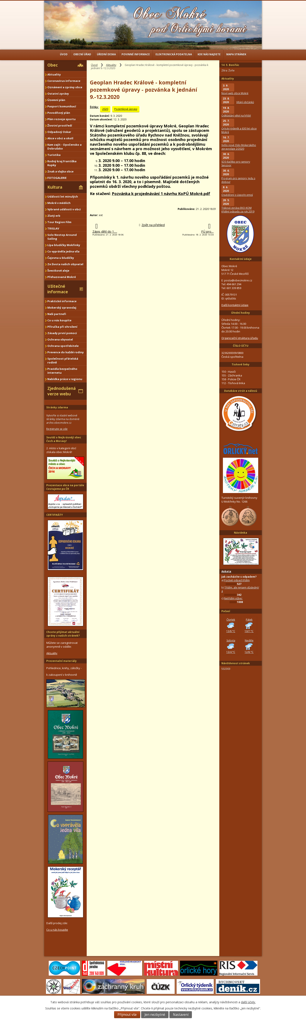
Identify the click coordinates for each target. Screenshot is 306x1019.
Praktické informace (61, 301)
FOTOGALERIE (57, 178)
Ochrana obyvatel (60, 339)
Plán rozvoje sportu (61, 119)
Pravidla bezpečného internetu (62, 371)
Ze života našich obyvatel (65, 264)
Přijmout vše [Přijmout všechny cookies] (127, 1014)
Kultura (54, 187)
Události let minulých (62, 196)
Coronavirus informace (63, 81)
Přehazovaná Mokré (61, 277)
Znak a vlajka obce (60, 171)
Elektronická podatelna (174, 54)
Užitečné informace (57, 289)
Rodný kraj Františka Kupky (61, 163)
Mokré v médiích (59, 203)
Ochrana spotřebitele (63, 346)
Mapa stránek (236, 54)
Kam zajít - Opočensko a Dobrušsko (64, 146)
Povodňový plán (58, 113)
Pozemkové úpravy (125, 109)
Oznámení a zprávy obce (64, 87)
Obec (52, 65)
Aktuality (111, 65)
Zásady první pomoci (62, 333)
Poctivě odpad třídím (237, 580)
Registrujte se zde (57, 429)
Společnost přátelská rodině (62, 360)
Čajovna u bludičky (60, 258)
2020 (105, 109)
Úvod (64, 54)
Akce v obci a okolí (60, 138)
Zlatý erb (53, 216)
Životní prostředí (59, 125)
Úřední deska (106, 54)
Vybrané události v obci (64, 209)
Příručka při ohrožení (62, 327)
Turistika (54, 155)
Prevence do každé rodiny (65, 352)
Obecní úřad (82, 54)
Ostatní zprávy (58, 93)
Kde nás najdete (209, 54)
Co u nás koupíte (59, 320)
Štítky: (94, 107)
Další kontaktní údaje (234, 305)
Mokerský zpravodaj (61, 307)
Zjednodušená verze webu (61, 391)
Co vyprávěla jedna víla (63, 251)
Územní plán (56, 100)
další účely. (248, 1002)
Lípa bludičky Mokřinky (63, 245)
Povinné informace (136, 54)
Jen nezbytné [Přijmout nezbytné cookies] (154, 1014)
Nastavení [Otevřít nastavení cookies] (180, 1014)
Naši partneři (56, 314)
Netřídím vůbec (233, 598)
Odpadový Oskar (59, 132)
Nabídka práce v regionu (64, 379)
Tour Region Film (59, 222)
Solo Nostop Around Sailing (62, 237)
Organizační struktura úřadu (239, 338)
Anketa (226, 571)
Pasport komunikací (61, 106)
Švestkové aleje (58, 270)
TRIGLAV (53, 228)
